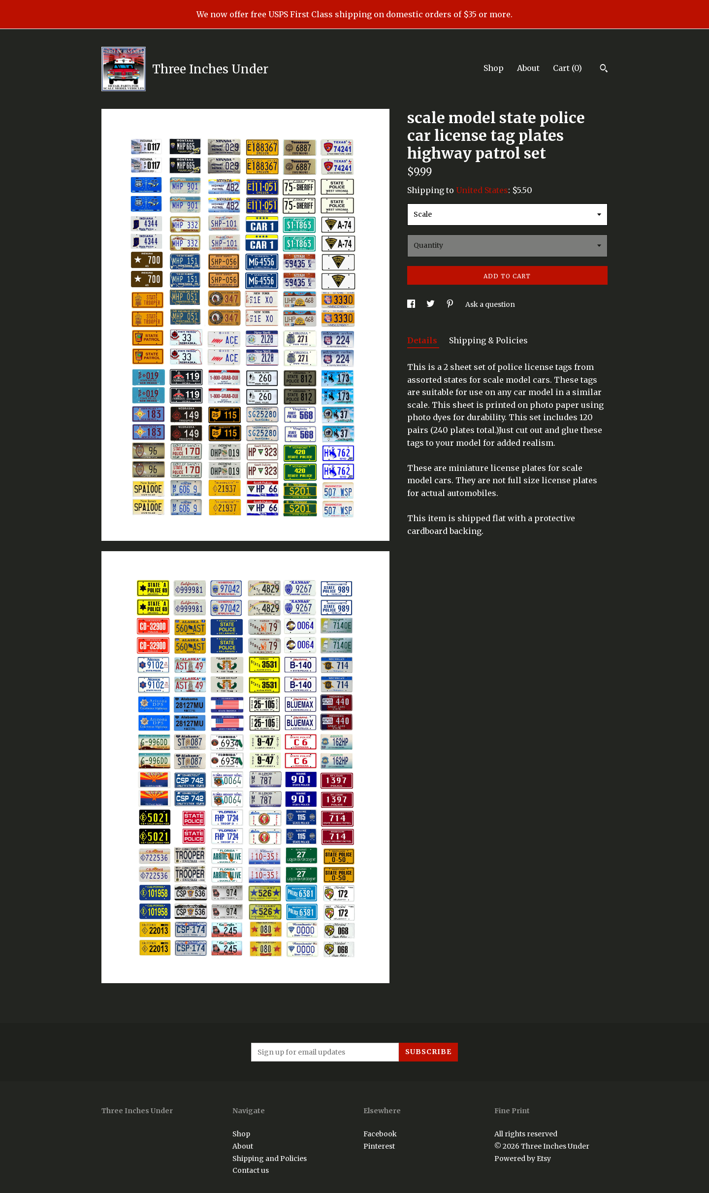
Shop (493, 68)
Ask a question (490, 304)
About (528, 68)
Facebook (380, 1133)
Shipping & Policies (488, 340)
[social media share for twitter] (431, 304)
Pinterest (379, 1146)
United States (482, 190)
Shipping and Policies (269, 1158)
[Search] (604, 69)
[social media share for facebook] (412, 304)
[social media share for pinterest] (450, 304)
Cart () (567, 68)
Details (423, 340)
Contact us (250, 1170)
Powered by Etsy (522, 1158)
